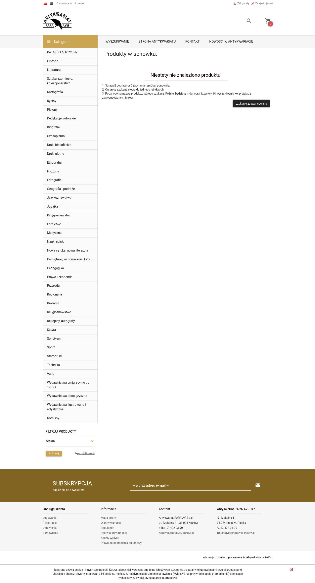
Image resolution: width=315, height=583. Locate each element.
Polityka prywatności (114, 532)
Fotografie (54, 180)
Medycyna (54, 233)
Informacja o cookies (214, 557)
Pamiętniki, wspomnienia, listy (68, 259)
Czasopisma (56, 136)
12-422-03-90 (227, 527)
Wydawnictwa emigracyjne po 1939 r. (68, 385)
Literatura (54, 70)
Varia (50, 374)
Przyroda (53, 285)
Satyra (51, 330)
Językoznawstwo (59, 198)
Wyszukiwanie (117, 41)
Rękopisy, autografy (61, 321)
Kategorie (57, 41)
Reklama (53, 303)
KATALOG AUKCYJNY (62, 52)
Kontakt (192, 41)
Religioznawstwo (59, 312)
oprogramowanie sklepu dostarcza (245, 557)
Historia (52, 61)
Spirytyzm (54, 338)
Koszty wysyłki (110, 537)
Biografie (53, 127)
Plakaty (52, 110)
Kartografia (55, 92)
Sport (51, 347)
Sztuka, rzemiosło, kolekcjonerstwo (60, 81)
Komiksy (53, 418)
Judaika (52, 206)
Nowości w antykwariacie (231, 41)
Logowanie (49, 517)
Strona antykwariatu (157, 41)
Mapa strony (109, 517)
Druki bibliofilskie (59, 145)
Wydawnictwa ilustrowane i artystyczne (66, 407)
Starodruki (54, 356)
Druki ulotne (55, 154)
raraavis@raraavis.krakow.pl (176, 532)
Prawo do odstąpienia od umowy (121, 542)
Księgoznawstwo (59, 215)
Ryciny (51, 101)
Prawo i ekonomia (60, 277)
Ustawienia (50, 527)
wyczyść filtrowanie (85, 453)
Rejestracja (50, 522)
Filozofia (53, 171)
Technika (53, 365)
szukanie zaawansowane (251, 103)
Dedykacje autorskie (61, 118)
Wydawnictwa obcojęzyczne (67, 396)
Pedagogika (55, 268)
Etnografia (54, 162)
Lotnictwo (54, 224)
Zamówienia (50, 532)
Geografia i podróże (61, 189)
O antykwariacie (111, 522)
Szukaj (54, 453)
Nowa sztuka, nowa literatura (67, 250)
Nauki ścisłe (55, 242)
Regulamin (107, 527)
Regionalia (54, 294)
